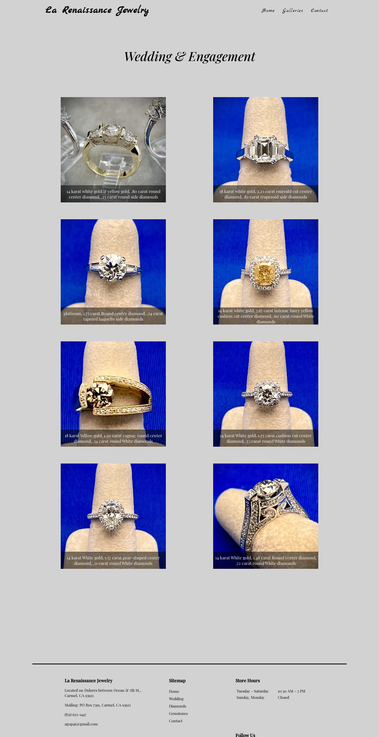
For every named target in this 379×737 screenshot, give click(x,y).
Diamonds (177, 706)
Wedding (176, 698)
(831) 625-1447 (75, 714)
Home (268, 10)
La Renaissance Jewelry (97, 10)
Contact (319, 10)
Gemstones (178, 713)
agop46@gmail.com (81, 723)
